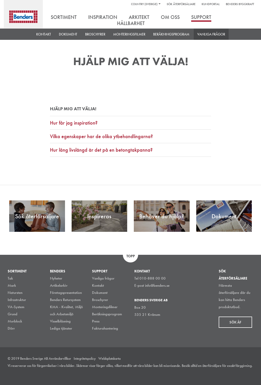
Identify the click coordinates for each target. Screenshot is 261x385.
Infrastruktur (17, 299)
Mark (12, 285)
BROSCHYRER (95, 34)
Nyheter (56, 278)
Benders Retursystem (65, 299)
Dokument (100, 292)
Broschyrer (100, 299)
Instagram (216, 373)
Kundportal (211, 4)
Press (95, 321)
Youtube (250, 373)
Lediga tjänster (61, 328)
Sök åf (235, 322)
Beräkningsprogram (171, 34)
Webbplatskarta (109, 358)
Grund (12, 314)
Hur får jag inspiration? (74, 122)
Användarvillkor (60, 358)
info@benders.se (157, 285)
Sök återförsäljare (181, 4)
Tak (10, 278)
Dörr (11, 328)
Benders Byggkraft (240, 4)
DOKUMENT (68, 34)
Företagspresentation (66, 292)
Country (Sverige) (144, 4)
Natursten (15, 292)
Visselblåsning (60, 321)
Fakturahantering (105, 328)
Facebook (239, 373)
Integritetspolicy (85, 358)
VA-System (16, 306)
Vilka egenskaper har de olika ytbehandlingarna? (101, 136)
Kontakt (43, 34)
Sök (249, 18)
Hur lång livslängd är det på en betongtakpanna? (101, 150)
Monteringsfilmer (129, 34)
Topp (130, 256)
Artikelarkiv (59, 285)
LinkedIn (228, 373)
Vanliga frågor (211, 34)
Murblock (15, 321)
